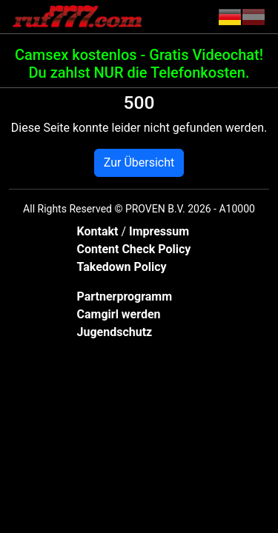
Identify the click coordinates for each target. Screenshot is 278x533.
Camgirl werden (119, 314)
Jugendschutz (115, 332)
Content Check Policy (134, 249)
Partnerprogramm (125, 296)
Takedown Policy (122, 267)
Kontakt (99, 231)
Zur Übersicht (139, 162)
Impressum (159, 231)
